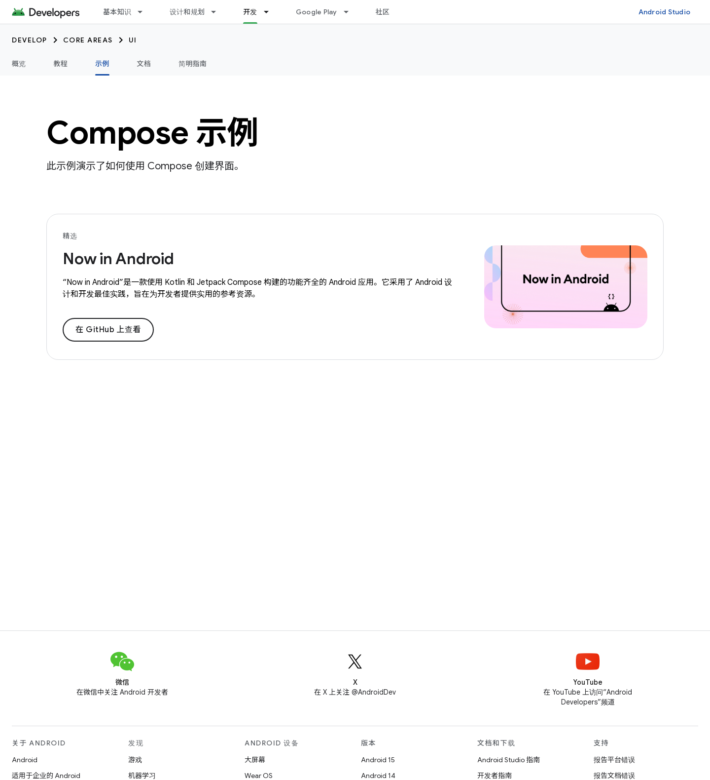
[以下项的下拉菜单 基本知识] (144, 12)
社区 (383, 11)
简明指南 (192, 63)
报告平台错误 (614, 759)
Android (24, 759)
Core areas (88, 40)
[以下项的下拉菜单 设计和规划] (218, 12)
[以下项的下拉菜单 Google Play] (350, 12)
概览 (19, 63)
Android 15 (378, 759)
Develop (29, 40)
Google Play (316, 11)
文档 (144, 63)
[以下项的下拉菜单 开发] (270, 12)
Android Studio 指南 (508, 759)
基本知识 (117, 11)
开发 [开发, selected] (250, 11)
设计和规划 (187, 11)
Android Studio (665, 11)
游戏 (135, 759)
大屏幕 (255, 759)
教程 (61, 63)
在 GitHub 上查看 (108, 330)
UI (133, 40)
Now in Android (118, 259)
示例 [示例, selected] (102, 63)
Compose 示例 (152, 133)
